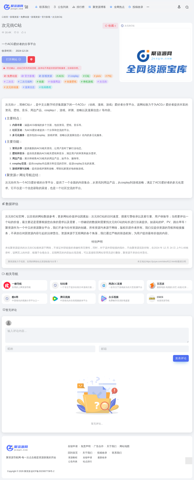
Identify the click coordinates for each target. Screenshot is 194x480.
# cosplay (73, 76)
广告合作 (99, 446)
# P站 (108, 76)
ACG (81, 104)
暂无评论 (12, 310)
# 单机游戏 (87, 81)
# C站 (86, 76)
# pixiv (97, 76)
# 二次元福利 (25, 81)
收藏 (110, 25)
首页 (6, 17)
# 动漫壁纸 (71, 81)
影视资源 (14, 17)
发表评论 (180, 358)
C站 (27, 104)
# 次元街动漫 (11, 87)
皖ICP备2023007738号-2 (42, 471)
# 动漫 (40, 81)
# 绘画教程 (45, 87)
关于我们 (112, 446)
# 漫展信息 (29, 87)
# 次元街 (102, 81)
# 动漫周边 (54, 81)
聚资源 (11, 175)
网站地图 (124, 446)
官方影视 (46, 17)
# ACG (60, 76)
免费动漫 (25, 17)
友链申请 (73, 446)
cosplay (49, 110)
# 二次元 (8, 81)
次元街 (9, 104)
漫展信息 (93, 110)
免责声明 (86, 446)
